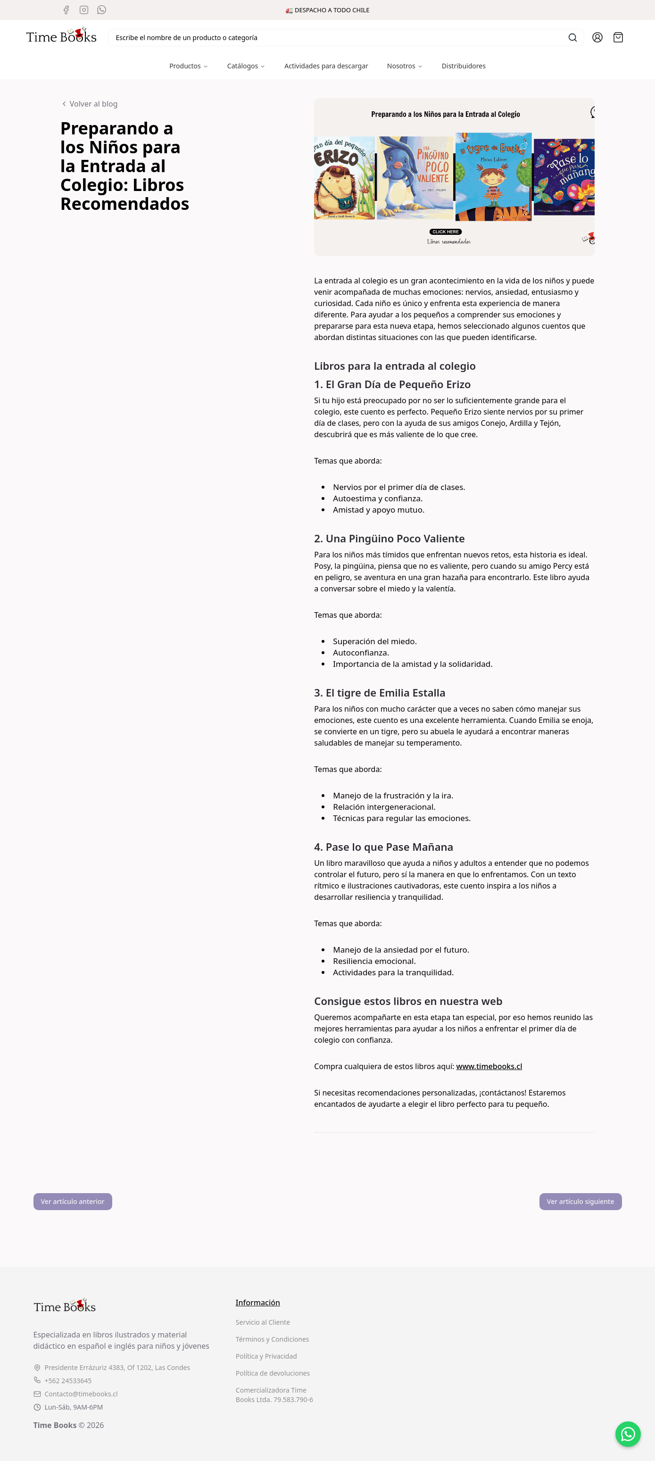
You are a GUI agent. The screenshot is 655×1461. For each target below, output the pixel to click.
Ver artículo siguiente (580, 1201)
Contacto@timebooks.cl (75, 1393)
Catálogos (246, 65)
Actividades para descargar (326, 65)
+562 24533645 (62, 1380)
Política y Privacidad (266, 1356)
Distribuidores (464, 65)
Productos (188, 65)
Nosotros (405, 65)
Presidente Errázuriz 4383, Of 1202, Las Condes (112, 1367)
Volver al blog (89, 104)
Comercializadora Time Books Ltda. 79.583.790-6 (274, 1395)
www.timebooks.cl (489, 1066)
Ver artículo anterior (73, 1201)
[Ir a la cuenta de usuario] (597, 37)
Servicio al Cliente (263, 1322)
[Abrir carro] (618, 37)
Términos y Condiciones (272, 1339)
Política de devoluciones (273, 1373)
